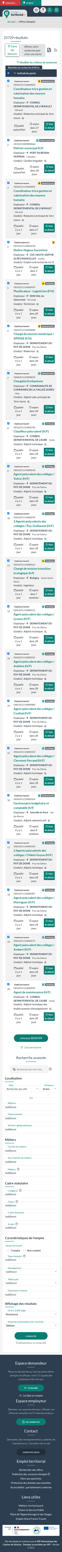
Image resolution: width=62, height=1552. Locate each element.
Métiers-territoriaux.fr (31, 1505)
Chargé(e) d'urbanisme (28, 381)
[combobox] (22, 1088)
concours (9, 2)
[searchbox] (31, 1107)
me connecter (31, 1421)
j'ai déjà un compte (31, 1395)
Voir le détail (49, 126)
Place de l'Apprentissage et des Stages (31, 1514)
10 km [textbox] (45, 1088)
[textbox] (22, 1089)
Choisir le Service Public (31, 1509)
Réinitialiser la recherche (31, 1342)
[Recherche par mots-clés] (32, 1069)
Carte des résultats (12, 50)
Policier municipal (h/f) (28, 148)
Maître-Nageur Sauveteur (31, 250)
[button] (50, 1069)
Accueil (11, 21)
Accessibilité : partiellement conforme (31, 1487)
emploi (28, 2)
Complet (15, 1250)
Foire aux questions (31, 1478)
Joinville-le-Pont (37, 812)
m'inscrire (31, 1388)
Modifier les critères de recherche (37, 62)
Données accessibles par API (36, 1544)
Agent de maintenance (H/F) (32, 992)
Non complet (34, 1250)
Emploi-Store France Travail (31, 1518)
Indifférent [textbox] (11, 1271)
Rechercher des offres (31, 1469)
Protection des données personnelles (31, 1482)
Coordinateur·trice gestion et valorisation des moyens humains (33, 93)
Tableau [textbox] (10, 1325)
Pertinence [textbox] (12, 1314)
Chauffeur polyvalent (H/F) (31, 431)
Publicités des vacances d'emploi (29, 1474)
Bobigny (33, 577)
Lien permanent (31, 1047)
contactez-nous (31, 1452)
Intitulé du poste (25, 73)
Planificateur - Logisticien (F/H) (34, 291)
